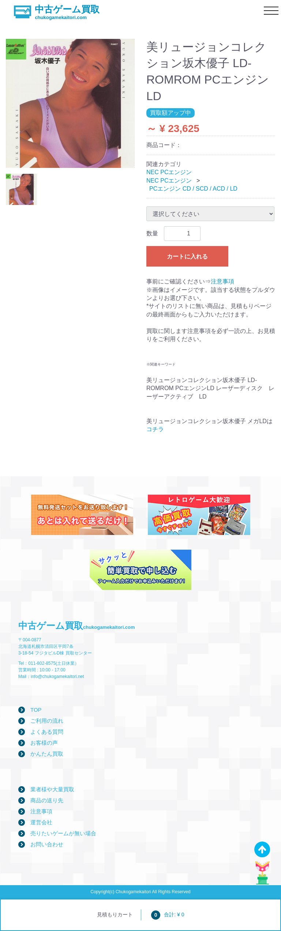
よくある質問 (46, 732)
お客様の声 (44, 743)
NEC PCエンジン (169, 172)
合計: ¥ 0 (167, 914)
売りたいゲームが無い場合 (63, 833)
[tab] (21, 189)
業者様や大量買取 (52, 789)
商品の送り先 (46, 800)
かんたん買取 (46, 754)
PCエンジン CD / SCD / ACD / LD (193, 189)
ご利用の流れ (46, 721)
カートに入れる (187, 256)
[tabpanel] (70, 103)
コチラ (155, 429)
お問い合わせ (46, 844)
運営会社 (41, 822)
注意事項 (222, 281)
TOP (36, 710)
